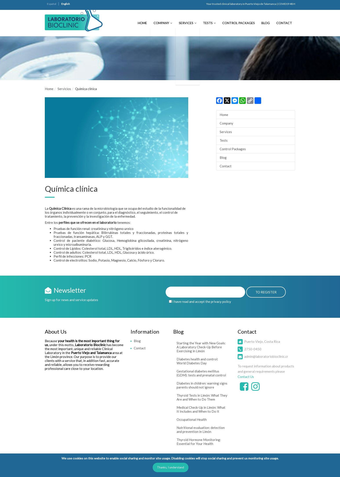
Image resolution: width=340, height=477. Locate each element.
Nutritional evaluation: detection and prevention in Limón (201, 430)
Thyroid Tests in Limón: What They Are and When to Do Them (202, 397)
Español (51, 3)
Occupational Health (192, 419)
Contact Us (246, 377)
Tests (208, 23)
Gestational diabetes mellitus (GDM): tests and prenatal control (201, 373)
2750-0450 (252, 349)
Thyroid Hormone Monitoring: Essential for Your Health (199, 442)
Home (142, 23)
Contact (284, 23)
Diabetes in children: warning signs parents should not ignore (202, 385)
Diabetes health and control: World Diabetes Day (197, 361)
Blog (265, 23)
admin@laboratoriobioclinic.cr (266, 356)
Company (161, 23)
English (65, 3)
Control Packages (238, 23)
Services (186, 23)
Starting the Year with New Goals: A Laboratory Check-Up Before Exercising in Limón (201, 347)
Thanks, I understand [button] (170, 467)
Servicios (64, 89)
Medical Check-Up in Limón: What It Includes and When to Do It (201, 409)
